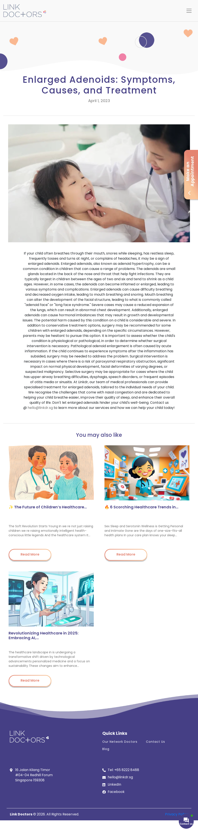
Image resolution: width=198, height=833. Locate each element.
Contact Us (155, 742)
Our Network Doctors (119, 742)
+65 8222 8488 (126, 769)
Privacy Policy (176, 814)
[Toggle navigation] (189, 11)
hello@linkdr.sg (40, 407)
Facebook (116, 791)
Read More (30, 554)
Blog (105, 749)
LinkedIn (114, 784)
